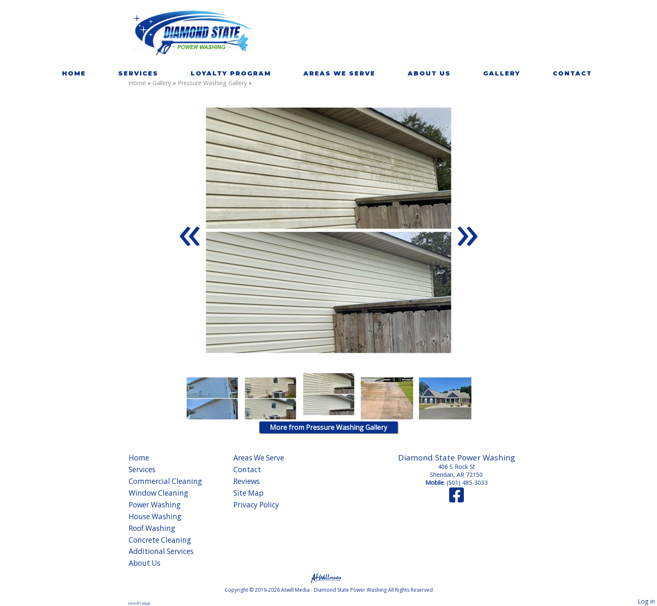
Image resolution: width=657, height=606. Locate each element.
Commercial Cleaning (165, 481)
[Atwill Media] (328, 577)
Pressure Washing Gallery (213, 83)
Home (74, 73)
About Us (429, 73)
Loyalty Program (231, 73)
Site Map (248, 493)
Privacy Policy (256, 505)
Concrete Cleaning (160, 540)
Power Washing (155, 505)
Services (138, 73)
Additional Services (161, 551)
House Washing (155, 516)
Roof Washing (152, 528)
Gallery (501, 73)
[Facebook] (456, 499)
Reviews (246, 481)
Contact (572, 73)
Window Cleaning (158, 493)
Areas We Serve (339, 73)
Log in (646, 601)
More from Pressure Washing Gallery (328, 427)
